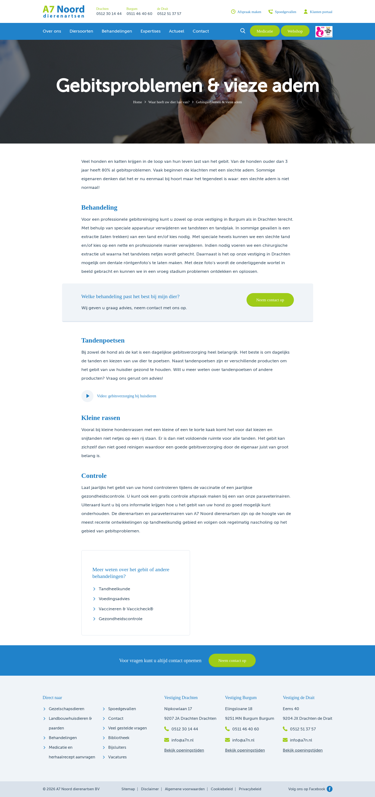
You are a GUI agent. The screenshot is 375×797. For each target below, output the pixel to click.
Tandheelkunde (114, 589)
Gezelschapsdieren (66, 709)
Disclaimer (150, 789)
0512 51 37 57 (169, 14)
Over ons (52, 31)
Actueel (176, 31)
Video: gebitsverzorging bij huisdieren (118, 396)
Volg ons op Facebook (310, 789)
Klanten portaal (318, 11)
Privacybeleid (250, 789)
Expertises (151, 31)
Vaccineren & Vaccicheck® (126, 609)
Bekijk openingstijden (184, 751)
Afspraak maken (246, 11)
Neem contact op (270, 300)
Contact (201, 31)
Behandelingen (117, 31)
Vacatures (117, 757)
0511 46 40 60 (139, 14)
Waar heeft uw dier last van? (169, 102)
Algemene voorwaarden (185, 789)
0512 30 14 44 (109, 14)
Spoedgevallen (282, 11)
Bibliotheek (118, 738)
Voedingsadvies (114, 599)
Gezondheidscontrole (120, 619)
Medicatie (265, 31)
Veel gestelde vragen (127, 728)
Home (137, 102)
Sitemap (128, 789)
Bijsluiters (117, 748)
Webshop (295, 31)
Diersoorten (81, 31)
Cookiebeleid (222, 789)
